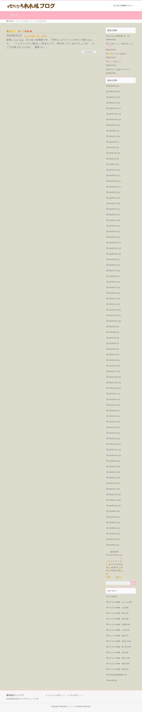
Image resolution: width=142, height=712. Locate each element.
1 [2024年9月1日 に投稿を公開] (120, 558)
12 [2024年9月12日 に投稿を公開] (114, 564)
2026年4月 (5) (114, 86)
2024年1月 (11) (114, 237)
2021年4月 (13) (114, 422)
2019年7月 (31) (114, 523)
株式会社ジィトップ (67, 706)
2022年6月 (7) (114, 343)
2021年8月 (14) (114, 399)
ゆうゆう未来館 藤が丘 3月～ (120, 36)
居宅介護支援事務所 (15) (118, 675)
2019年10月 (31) (115, 506)
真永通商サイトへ (77, 695)
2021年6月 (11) (114, 411)
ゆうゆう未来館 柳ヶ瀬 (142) (120, 647)
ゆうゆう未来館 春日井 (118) (120, 641)
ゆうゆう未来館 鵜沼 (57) (119, 669)
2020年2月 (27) (114, 483)
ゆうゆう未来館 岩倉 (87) (119, 636)
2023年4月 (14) (114, 287)
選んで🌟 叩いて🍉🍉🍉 (19, 31)
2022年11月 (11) (115, 315)
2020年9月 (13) (114, 461)
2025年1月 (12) (114, 170)
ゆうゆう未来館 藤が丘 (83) (119, 658)
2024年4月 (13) (114, 220)
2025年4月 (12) (114, 153)
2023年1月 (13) (114, 304)
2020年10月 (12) (115, 455)
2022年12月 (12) (115, 310)
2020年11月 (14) (115, 450)
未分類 (44, 36)
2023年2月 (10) (114, 299)
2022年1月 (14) (114, 371)
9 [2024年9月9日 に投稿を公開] (106, 564)
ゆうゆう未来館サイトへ (57, 695)
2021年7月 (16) (114, 405)
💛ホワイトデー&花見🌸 (118, 54)
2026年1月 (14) (114, 103)
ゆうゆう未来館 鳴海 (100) (119, 664)
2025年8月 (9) (114, 131)
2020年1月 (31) (114, 489)
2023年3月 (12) (114, 293)
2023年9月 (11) (114, 259)
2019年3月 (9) (114, 545)
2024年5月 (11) (114, 215)
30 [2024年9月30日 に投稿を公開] (107, 574)
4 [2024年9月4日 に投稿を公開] (111, 561)
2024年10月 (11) (115, 187)
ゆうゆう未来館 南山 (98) (119, 619)
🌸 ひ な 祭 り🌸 (115, 62)
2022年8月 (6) (114, 332)
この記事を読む (88, 52)
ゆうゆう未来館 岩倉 (32, 36)
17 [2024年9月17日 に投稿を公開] (109, 567)
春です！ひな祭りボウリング (119, 69)
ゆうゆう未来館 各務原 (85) (119, 624)
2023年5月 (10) (114, 282)
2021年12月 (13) (115, 377)
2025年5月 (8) (114, 148)
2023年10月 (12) (115, 254)
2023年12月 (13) (115, 243)
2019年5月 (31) (114, 534)
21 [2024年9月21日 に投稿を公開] (119, 567)
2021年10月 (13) (115, 388)
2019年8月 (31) (114, 517)
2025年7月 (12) (114, 136)
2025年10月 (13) (115, 120)
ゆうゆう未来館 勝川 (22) (119, 613)
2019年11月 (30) (115, 500)
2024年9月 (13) (114, 192)
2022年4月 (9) (114, 355)
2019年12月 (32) (115, 495)
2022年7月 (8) (114, 338)
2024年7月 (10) (114, 203)
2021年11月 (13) (115, 383)
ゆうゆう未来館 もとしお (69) (120, 602)
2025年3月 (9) (114, 159)
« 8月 (108, 577)
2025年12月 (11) (115, 108)
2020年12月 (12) (115, 444)
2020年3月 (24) (114, 478)
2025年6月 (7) (114, 142)
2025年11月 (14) (115, 114)
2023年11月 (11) (115, 248)
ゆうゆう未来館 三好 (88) (119, 608)
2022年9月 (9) (114, 327)
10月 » (118, 577)
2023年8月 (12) (114, 265)
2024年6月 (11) (114, 209)
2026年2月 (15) (114, 97)
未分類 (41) (113, 680)
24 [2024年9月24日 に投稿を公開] (109, 570)
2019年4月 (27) (114, 539)
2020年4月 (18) (114, 472)
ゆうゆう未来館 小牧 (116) (119, 630)
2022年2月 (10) (114, 366)
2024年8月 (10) (114, 198)
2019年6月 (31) (114, 528)
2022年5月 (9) (114, 349)
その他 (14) (113, 596)
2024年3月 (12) (114, 226)
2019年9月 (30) (114, 511)
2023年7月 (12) (114, 271)
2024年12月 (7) (114, 176)
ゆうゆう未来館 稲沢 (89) (119, 652)
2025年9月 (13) (114, 125)
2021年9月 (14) (114, 394)
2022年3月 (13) (114, 360)
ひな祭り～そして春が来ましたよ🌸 (121, 45)
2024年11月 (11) (115, 181)
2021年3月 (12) (114, 427)
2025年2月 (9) (114, 164)
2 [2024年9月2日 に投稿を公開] (106, 561)
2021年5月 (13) (114, 416)
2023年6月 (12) (114, 276)
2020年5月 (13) (114, 467)
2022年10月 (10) (115, 321)
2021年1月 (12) (114, 439)
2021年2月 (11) (114, 433)
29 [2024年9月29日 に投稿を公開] (121, 570)
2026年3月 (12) (114, 92)
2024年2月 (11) (114, 231)
